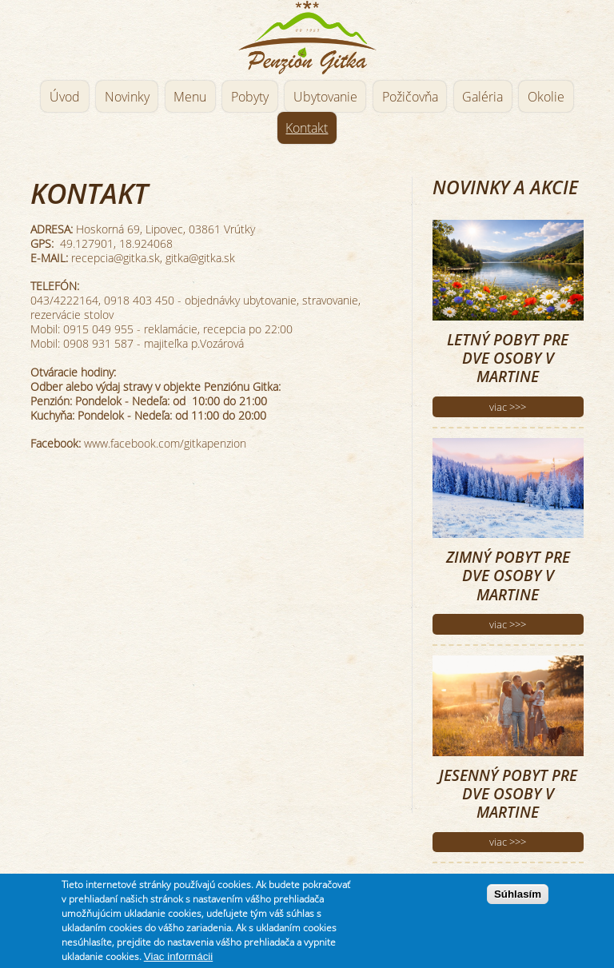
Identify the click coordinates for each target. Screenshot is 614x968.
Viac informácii (178, 956)
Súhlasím (517, 894)
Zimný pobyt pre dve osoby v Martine (508, 576)
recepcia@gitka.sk (115, 257)
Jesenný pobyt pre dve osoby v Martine (508, 794)
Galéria (482, 97)
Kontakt (306, 128)
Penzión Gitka (306, 38)
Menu (189, 97)
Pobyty (250, 97)
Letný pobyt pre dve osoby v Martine (507, 358)
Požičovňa (410, 97)
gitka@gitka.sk (200, 257)
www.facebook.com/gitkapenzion (165, 443)
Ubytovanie (325, 97)
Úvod (65, 97)
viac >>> (507, 407)
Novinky (127, 97)
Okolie (546, 97)
